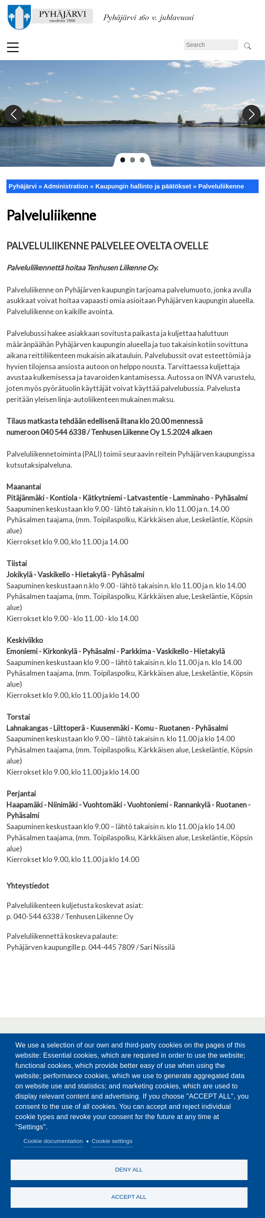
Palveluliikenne (221, 186)
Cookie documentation (53, 1141)
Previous (13, 114)
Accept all (128, 1197)
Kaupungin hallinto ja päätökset (143, 186)
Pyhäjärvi (23, 186)
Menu (12, 47)
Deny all (129, 1169)
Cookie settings (112, 1141)
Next (251, 114)
